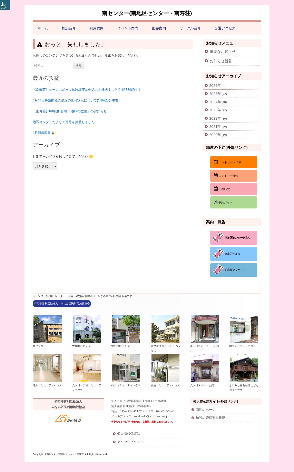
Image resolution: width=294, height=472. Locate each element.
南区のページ (205, 409)
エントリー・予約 (228, 162)
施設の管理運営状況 (210, 417)
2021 (213, 126)
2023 (213, 110)
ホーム (43, 28)
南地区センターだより (238, 237)
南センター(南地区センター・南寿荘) (147, 13)
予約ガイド (223, 202)
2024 (213, 101)
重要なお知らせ (223, 51)
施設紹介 (69, 28)
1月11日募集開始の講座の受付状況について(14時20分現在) (76, 100)
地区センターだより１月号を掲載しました (64, 122)
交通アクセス (225, 28)
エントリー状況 (226, 175)
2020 (213, 134)
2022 (213, 118)
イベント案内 (127, 28)
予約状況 (222, 188)
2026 (213, 85)
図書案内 (159, 28)
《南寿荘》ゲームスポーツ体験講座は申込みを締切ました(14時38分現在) (86, 89)
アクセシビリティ (130, 442)
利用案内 (97, 28)
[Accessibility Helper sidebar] (5, 5)
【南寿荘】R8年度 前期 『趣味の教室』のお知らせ (70, 111)
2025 (213, 93)
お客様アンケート (235, 270)
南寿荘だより (232, 254)
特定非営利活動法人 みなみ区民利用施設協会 (62, 303)
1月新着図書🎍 (44, 132)
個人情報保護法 (128, 433)
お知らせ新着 (221, 60)
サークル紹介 (190, 28)
